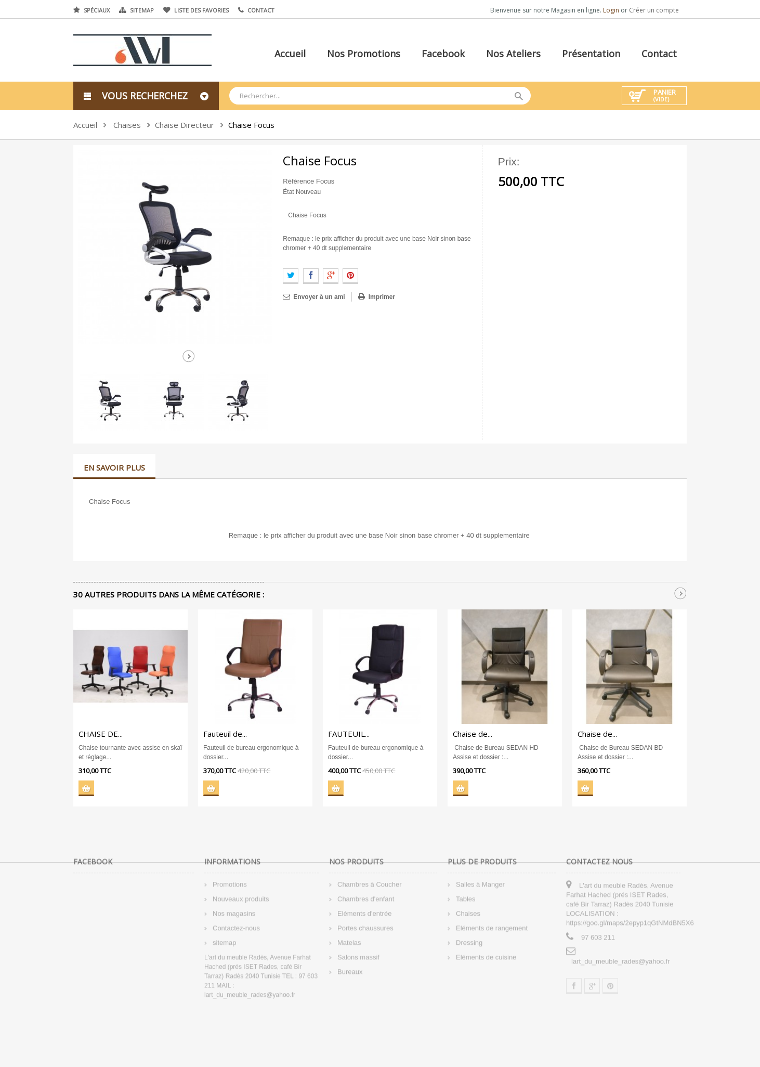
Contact (260, 10)
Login (612, 10)
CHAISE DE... (100, 733)
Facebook (443, 53)
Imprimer (382, 297)
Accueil (290, 53)
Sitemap (142, 10)
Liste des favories (201, 10)
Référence (298, 181)
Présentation (591, 53)
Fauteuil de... (225, 733)
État (288, 192)
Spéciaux (97, 10)
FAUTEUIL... (349, 733)
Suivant (188, 356)
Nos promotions (363, 53)
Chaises (127, 125)
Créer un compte (654, 10)
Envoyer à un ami (319, 297)
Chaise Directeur (184, 125)
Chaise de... (472, 733)
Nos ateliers (513, 53)
